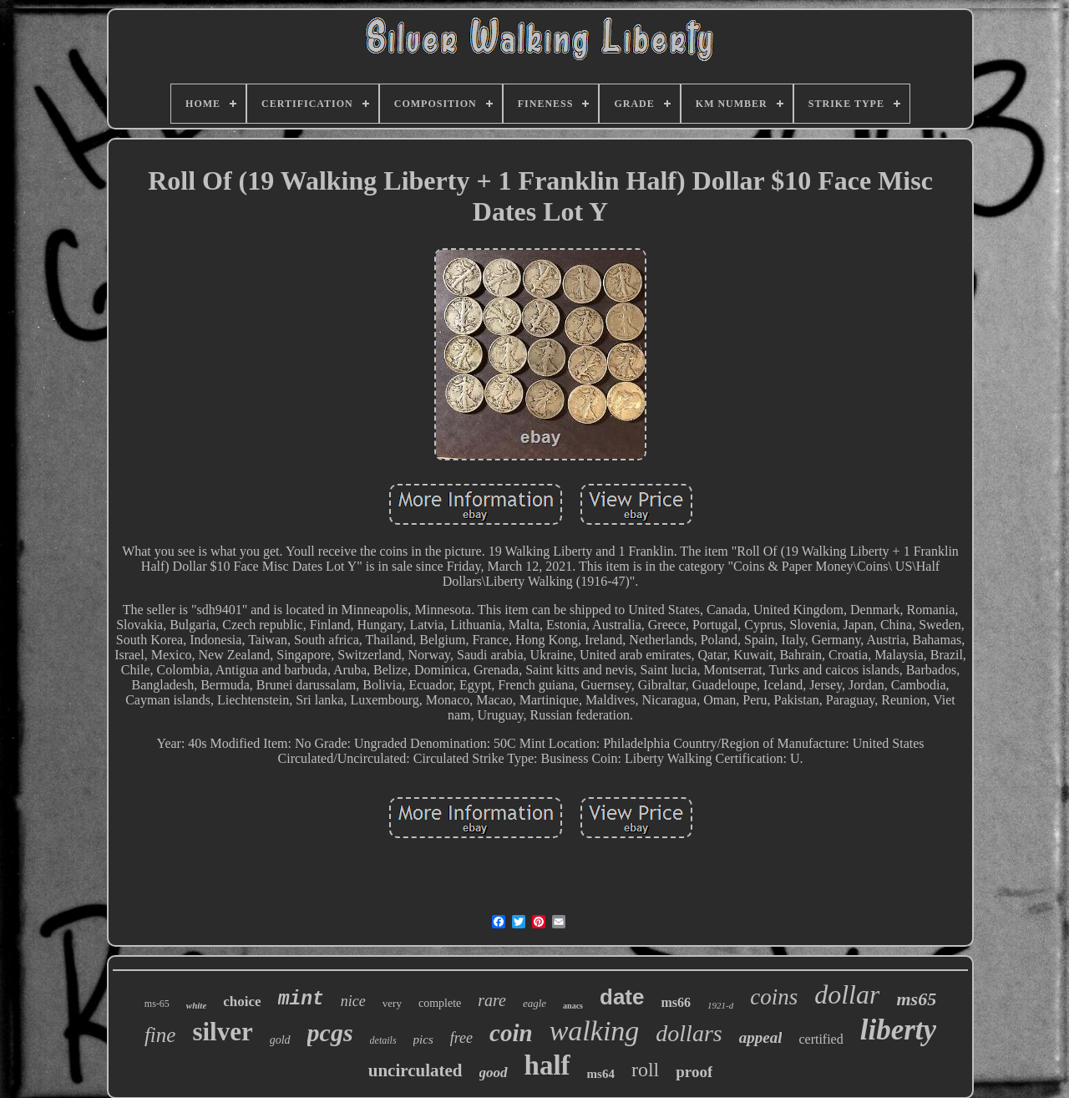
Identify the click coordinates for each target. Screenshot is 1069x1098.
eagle (534, 1003)
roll (645, 1069)
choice (242, 1001)
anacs (573, 1005)
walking (595, 1030)
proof (694, 1071)
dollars (689, 1033)
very (392, 1003)
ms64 (601, 1073)
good (493, 1072)
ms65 (916, 999)
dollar (846, 994)
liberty (898, 1030)
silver (222, 1031)
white (196, 1005)
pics (423, 1039)
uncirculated (415, 1070)
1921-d (720, 1005)
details (383, 1040)
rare (492, 1000)
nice (353, 1001)
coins (774, 996)
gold (280, 1040)
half (547, 1065)
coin (511, 1032)
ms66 (676, 1002)
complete (439, 1003)
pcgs (330, 1032)
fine (160, 1035)
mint (301, 999)
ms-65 (157, 1003)
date (622, 996)
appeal (761, 1037)
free (461, 1037)
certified (820, 1039)
